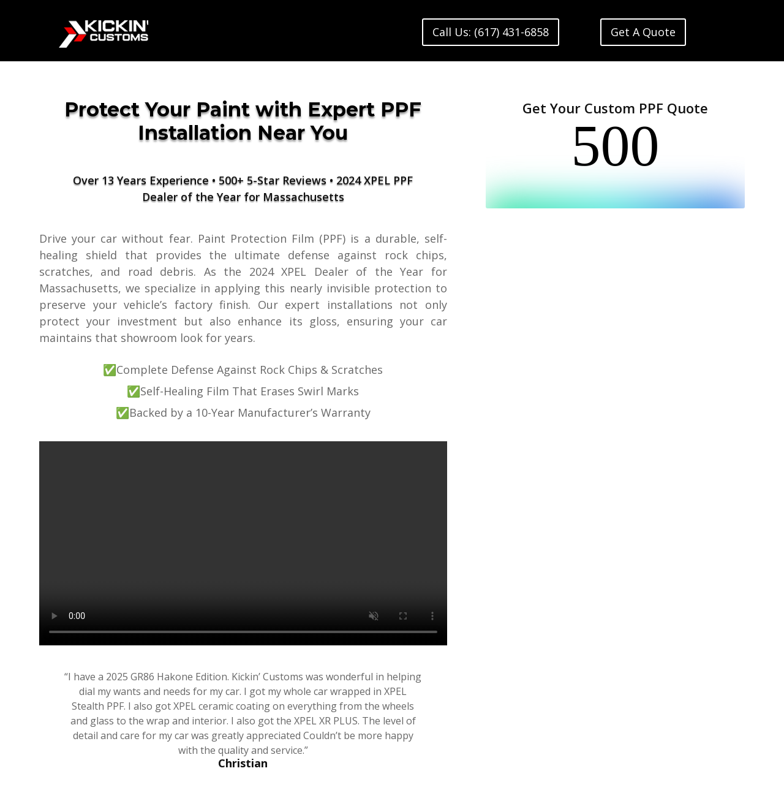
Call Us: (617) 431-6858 (490, 32)
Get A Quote (643, 32)
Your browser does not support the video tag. (243, 543)
